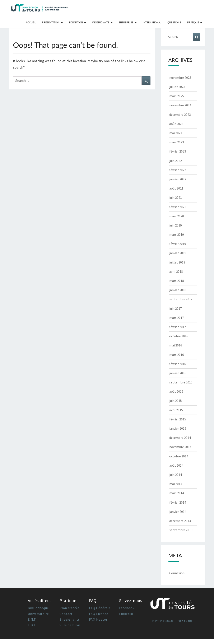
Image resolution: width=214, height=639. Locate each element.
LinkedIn (126, 614)
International (152, 22)
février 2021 (177, 207)
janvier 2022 (177, 179)
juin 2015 (175, 400)
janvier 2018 (177, 290)
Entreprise (126, 22)
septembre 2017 (180, 299)
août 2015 (176, 391)
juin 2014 (175, 474)
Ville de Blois (70, 625)
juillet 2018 (177, 262)
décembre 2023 (180, 114)
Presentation (51, 22)
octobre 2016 (178, 336)
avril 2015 (176, 410)
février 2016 (177, 364)
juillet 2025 (177, 87)
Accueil (31, 22)
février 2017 (177, 327)
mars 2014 (176, 493)
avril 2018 (176, 271)
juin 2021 (175, 197)
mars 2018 (176, 281)
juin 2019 (175, 225)
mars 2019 (176, 234)
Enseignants (70, 619)
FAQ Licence (98, 614)
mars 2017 (176, 318)
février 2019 (177, 244)
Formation (76, 22)
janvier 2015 (177, 428)
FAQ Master (98, 619)
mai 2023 (175, 133)
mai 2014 (175, 484)
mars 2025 (176, 96)
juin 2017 (175, 308)
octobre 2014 (178, 456)
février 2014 (177, 502)
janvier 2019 (177, 253)
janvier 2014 (177, 511)
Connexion (177, 573)
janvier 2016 (177, 373)
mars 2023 (176, 142)
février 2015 (177, 419)
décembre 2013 (180, 521)
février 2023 (177, 151)
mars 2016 (176, 355)
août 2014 (176, 465)
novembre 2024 (180, 105)
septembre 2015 (180, 382)
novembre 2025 (180, 77)
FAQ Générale (100, 608)
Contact (66, 614)
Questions (174, 22)
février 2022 (177, 170)
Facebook (126, 608)
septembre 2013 (180, 530)
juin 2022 (175, 161)
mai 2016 (175, 345)
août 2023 (176, 124)
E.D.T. (32, 625)
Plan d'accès (70, 608)
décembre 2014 (180, 437)
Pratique (193, 22)
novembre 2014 (180, 447)
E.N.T (32, 619)
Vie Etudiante (100, 22)
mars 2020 (176, 216)
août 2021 (176, 188)
